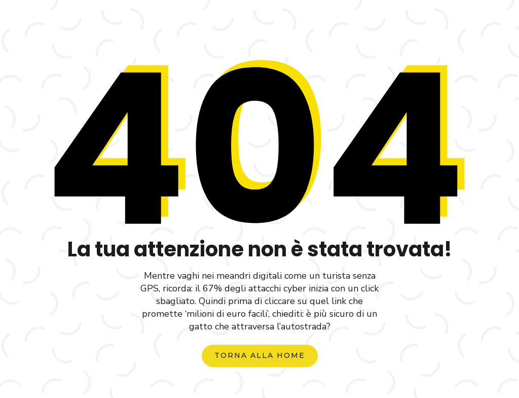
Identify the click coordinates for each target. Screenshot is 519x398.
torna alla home (259, 355)
